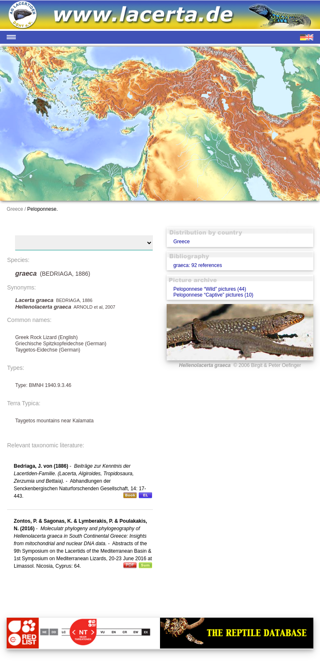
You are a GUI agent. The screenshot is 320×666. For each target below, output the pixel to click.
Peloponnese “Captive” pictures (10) (213, 295)
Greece (181, 241)
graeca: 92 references (197, 265)
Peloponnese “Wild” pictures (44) (209, 289)
